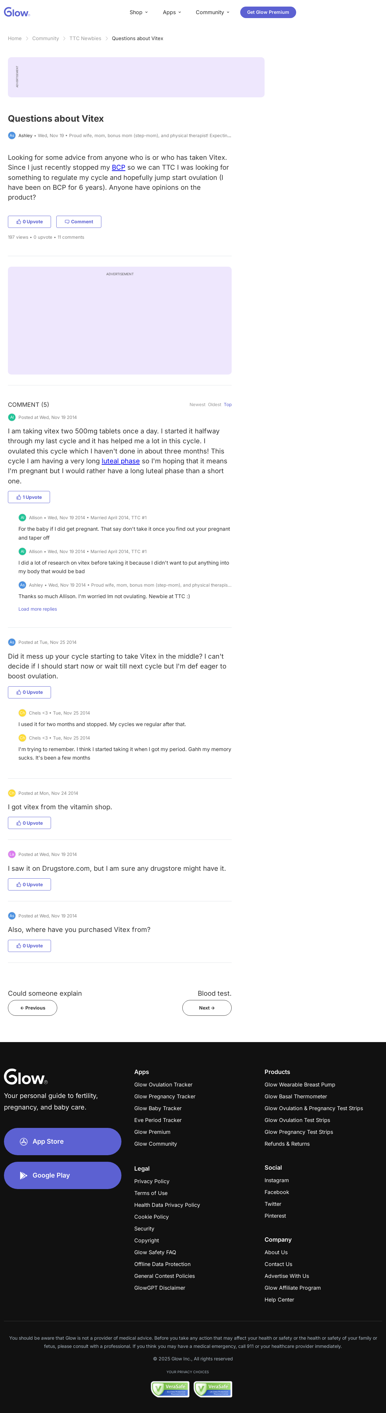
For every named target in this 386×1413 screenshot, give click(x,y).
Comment (78, 221)
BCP (118, 167)
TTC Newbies (85, 38)
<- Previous (32, 1008)
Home (15, 38)
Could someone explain (45, 993)
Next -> (207, 1008)
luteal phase (121, 461)
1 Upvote (29, 497)
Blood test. (215, 993)
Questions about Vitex (137, 38)
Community (45, 38)
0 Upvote (29, 221)
